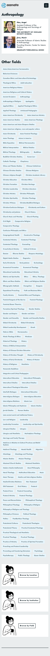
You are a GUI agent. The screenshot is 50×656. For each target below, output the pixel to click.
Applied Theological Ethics (27, 106)
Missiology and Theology (24, 454)
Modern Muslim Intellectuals (13, 468)
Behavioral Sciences (10, 74)
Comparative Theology (11, 226)
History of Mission (33, 359)
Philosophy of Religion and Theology (16, 509)
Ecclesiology (38, 263)
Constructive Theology (32, 235)
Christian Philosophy (27, 193)
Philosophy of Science (11, 514)
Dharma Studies (18, 253)
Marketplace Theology (33, 433)
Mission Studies (8, 459)
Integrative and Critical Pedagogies (15, 373)
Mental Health (26, 449)
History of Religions (10, 364)
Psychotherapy (8, 555)
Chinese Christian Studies (12, 170)
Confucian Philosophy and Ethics (14, 230)
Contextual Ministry (10, 240)
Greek (33, 327)
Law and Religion (9, 420)
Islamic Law (28, 401)
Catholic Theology (9, 161)
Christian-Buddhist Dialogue (30, 203)
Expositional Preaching (11, 290)
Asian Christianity (9, 134)
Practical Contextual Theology (32, 528)
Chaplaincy (24, 161)
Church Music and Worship (12, 217)
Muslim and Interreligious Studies (30, 477)
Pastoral (34, 486)
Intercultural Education (11, 378)
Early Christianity (9, 263)
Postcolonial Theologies (31, 523)
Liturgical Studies (9, 429)
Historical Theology (10, 341)
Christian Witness (9, 203)
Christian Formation (10, 184)
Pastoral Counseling (24, 491)
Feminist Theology (36, 300)
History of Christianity (35, 355)
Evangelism (28, 286)
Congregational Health (11, 235)
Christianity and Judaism (11, 212)
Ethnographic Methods (11, 286)
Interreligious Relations (11, 401)
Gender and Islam (28, 313)
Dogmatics (26, 258)
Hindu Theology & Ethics (12, 336)
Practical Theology (9, 537)
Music (42, 472)
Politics (5, 519)
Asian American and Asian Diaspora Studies (18, 124)
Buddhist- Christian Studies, (13, 157)
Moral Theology (8, 472)
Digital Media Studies (10, 258)
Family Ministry (8, 295)
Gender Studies (34, 309)
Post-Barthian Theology (21, 519)
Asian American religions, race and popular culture (21, 129)
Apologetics (30, 101)
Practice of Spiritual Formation (32, 542)
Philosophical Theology (34, 500)
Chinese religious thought (12, 175)
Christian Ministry (9, 193)
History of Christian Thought (13, 355)
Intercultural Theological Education (15, 387)
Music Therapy (8, 477)
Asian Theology (8, 138)
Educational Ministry (31, 272)
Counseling (26, 244)
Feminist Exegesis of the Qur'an (14, 300)
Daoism (5, 253)
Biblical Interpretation (11, 147)
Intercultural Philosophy (32, 378)
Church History (30, 212)
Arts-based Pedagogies (28, 110)
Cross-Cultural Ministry (11, 249)
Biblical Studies (28, 147)
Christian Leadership (10, 189)
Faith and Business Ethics (33, 290)
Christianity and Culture (36, 207)
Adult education (26, 83)
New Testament (31, 482)
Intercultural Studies (10, 383)
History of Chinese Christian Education (16, 350)
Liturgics (23, 429)
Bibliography (24, 152)
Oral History (22, 486)
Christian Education (10, 180)
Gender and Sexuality (11, 318)
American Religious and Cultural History (17, 92)
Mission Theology (25, 459)
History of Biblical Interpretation (14, 346)
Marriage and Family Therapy (13, 438)
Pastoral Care (8, 491)
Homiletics (25, 364)
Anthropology (25, 97)
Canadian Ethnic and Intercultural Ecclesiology (19, 78)
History (23, 341)
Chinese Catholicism (33, 166)
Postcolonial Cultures (10, 523)
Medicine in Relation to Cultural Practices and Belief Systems (21, 444)
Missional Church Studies (12, 463)
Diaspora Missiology (36, 253)
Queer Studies (39, 555)
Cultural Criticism (30, 249)
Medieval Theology (10, 449)
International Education (29, 392)
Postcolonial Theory (10, 528)
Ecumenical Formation (11, 267)
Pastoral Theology (25, 495)
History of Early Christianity (12, 359)
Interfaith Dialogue (9, 392)
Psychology (39, 551)
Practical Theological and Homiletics (16, 532)
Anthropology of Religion (12, 101)
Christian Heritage (28, 184)
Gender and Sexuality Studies (33, 318)
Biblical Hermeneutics (27, 143)
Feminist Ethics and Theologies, (29, 295)
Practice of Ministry (10, 542)
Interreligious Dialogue (11, 396)
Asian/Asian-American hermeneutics (16, 69)
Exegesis (39, 286)
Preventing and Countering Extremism (16, 551)
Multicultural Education (27, 472)
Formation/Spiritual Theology (13, 309)
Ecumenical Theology (30, 267)
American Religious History (12, 87)
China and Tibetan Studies (12, 166)
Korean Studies (23, 410)
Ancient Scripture (9, 97)
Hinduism (28, 336)
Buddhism (37, 152)
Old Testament (8, 486)
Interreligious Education (32, 396)
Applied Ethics (8, 106)
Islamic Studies (36, 406)
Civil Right (6, 221)
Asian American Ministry (35, 115)
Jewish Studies (8, 410)
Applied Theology (9, 110)
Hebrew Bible (8, 332)
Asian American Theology (34, 120)
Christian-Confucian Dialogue (13, 207)
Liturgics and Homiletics (11, 433)
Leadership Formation (11, 424)
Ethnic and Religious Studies (35, 281)
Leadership (24, 420)
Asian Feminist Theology (28, 134)
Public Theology (24, 555)
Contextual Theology (28, 240)
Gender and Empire (10, 313)
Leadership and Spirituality (33, 424)
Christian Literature (29, 189)
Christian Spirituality (10, 198)
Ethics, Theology (38, 277)
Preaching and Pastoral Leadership (15, 546)
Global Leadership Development (14, 327)
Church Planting (32, 217)
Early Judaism (24, 263)
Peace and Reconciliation (12, 500)
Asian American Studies (11, 120)
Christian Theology (29, 198)
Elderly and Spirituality (11, 277)
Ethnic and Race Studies (11, 281)
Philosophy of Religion (32, 505)
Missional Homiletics (32, 463)
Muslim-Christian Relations (12, 482)
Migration (39, 449)
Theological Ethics (9, 83)
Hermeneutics (22, 332)
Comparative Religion (22, 221)
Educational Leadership (11, 272)
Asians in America (25, 138)
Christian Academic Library (35, 175)
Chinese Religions (32, 170)
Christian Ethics (26, 180)
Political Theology (29, 514)
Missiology (7, 454)
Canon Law (31, 157)
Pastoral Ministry (9, 495)
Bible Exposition (8, 143)
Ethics (26, 277)
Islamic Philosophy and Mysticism (14, 406)
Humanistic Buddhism (10, 369)
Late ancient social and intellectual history (18, 415)
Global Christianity (9, 323)
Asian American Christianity (13, 115)
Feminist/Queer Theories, (12, 304)
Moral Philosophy (33, 468)
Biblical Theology (9, 152)
